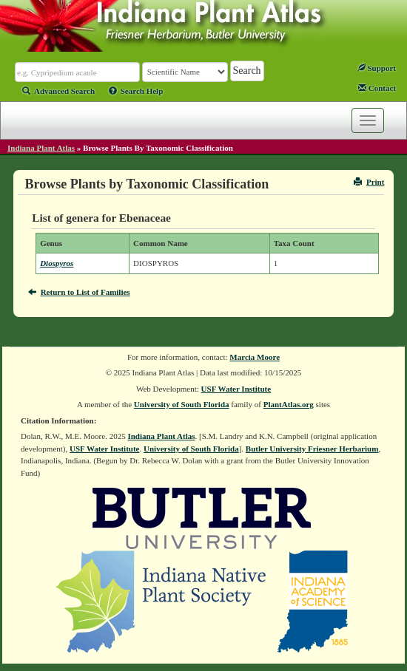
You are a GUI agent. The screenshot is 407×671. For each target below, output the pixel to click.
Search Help (136, 90)
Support (376, 68)
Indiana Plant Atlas (41, 147)
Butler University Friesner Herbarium (312, 448)
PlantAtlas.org (288, 404)
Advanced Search (58, 90)
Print (369, 181)
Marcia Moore (254, 356)
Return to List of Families (79, 291)
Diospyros (56, 263)
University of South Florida (181, 404)
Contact (377, 88)
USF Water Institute (236, 388)
